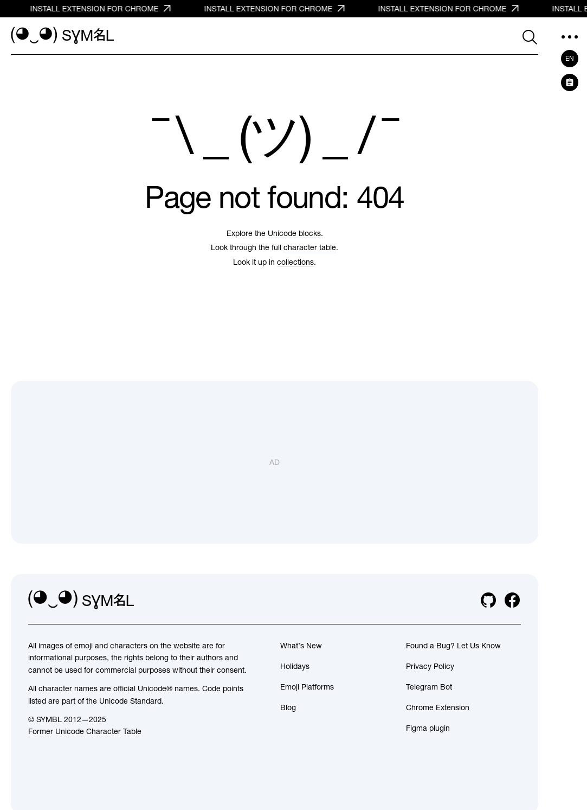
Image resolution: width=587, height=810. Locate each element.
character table (309, 247)
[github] (488, 600)
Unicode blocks (294, 233)
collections (295, 262)
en (569, 58)
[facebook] (512, 600)
